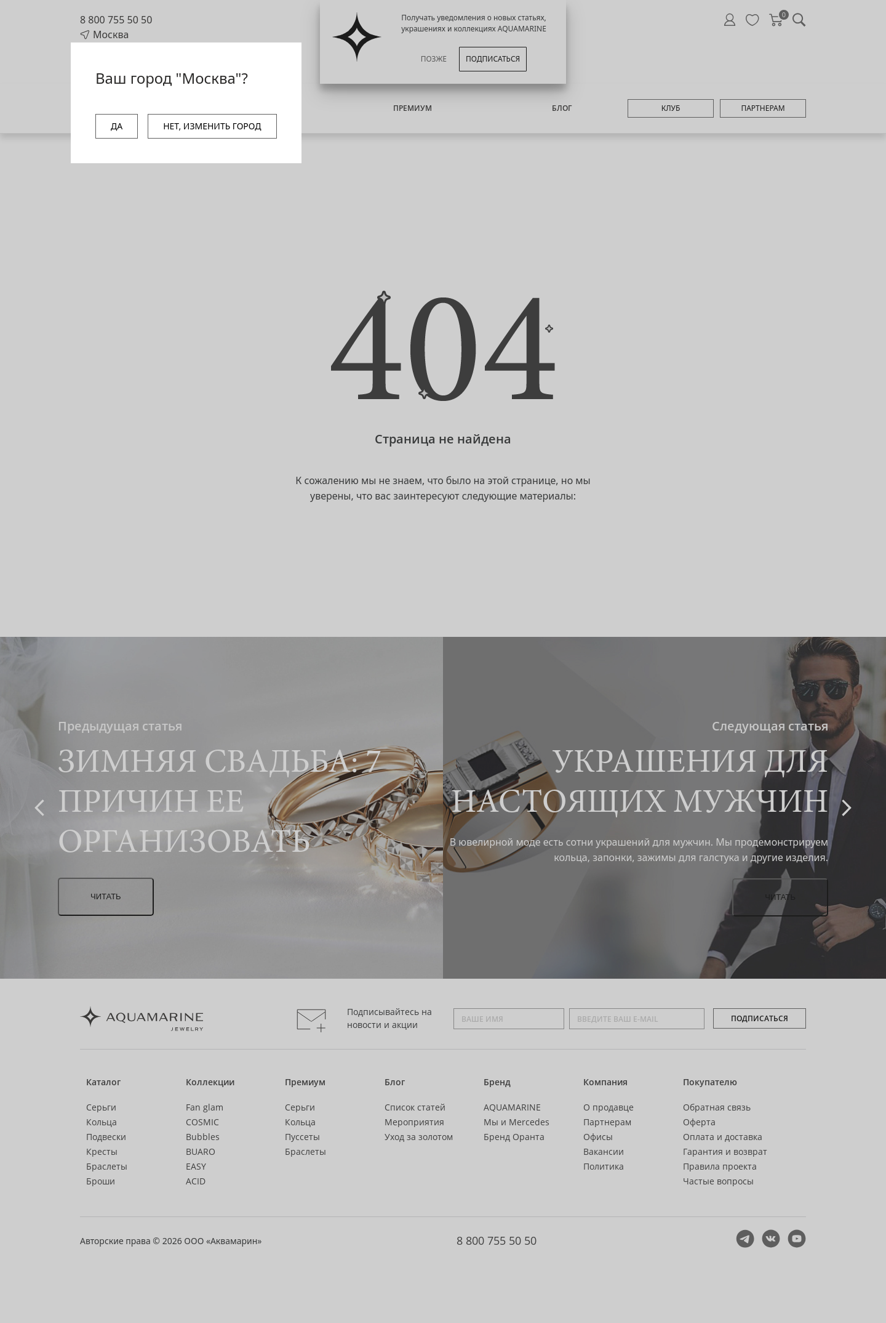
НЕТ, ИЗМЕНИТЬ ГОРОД (212, 126)
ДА (116, 126)
